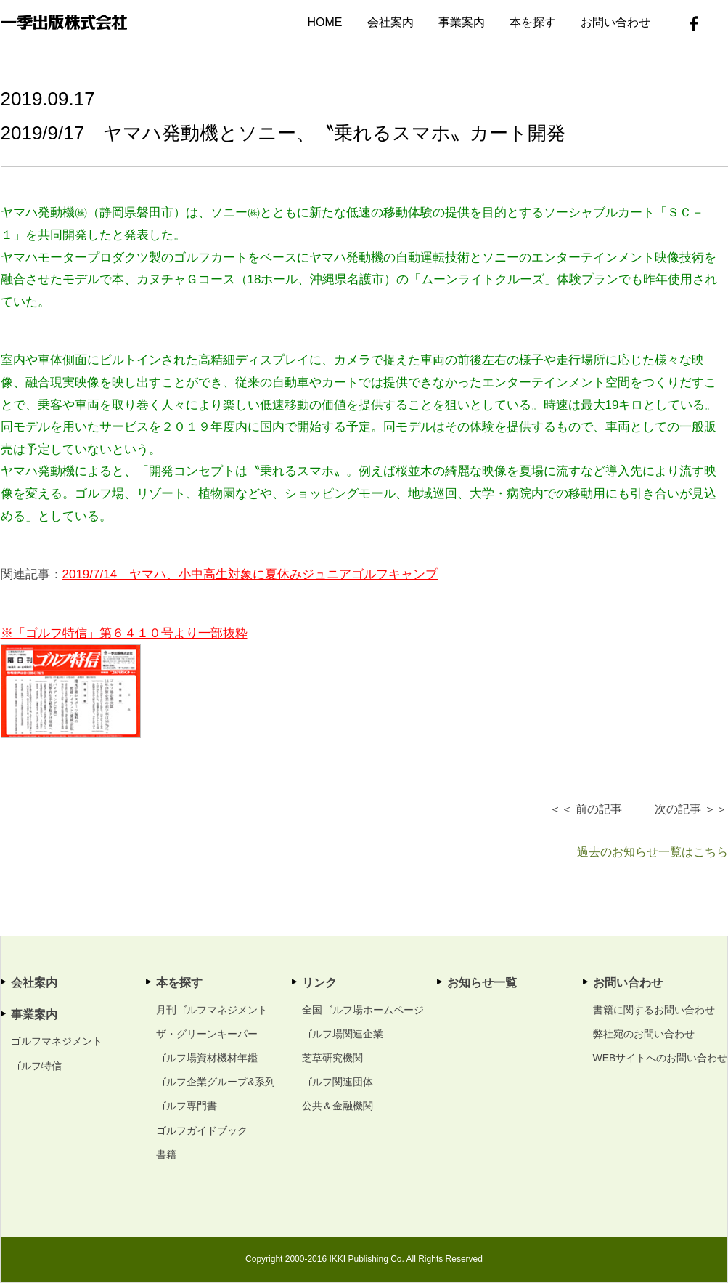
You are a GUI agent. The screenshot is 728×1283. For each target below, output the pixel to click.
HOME (325, 22)
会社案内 (390, 22)
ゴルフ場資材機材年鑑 (207, 1058)
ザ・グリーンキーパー (207, 1034)
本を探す (533, 22)
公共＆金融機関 (337, 1106)
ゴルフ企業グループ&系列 (215, 1082)
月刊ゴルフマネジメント (212, 1010)
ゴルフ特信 (36, 1066)
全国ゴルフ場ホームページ (363, 1010)
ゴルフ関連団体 (337, 1082)
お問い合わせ (615, 22)
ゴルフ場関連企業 (342, 1034)
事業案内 (461, 22)
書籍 (166, 1154)
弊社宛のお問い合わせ (644, 1034)
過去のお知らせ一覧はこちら (652, 852)
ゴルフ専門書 (186, 1106)
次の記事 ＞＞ (691, 809)
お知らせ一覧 (482, 982)
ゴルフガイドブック (202, 1130)
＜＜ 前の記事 (585, 809)
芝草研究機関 (332, 1058)
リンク (319, 982)
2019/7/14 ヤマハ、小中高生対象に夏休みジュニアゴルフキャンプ (250, 574)
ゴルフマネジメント (56, 1041)
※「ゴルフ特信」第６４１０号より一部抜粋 (124, 633)
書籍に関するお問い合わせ (654, 1010)
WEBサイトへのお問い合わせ (660, 1058)
